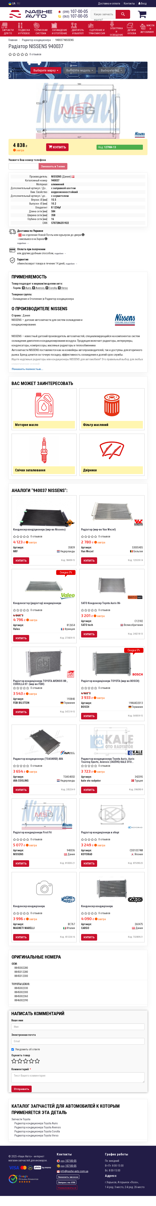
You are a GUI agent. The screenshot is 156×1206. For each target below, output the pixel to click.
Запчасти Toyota (21, 1129)
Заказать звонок (68, 1187)
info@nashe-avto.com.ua (74, 1181)
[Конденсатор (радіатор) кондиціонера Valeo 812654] (44, 589)
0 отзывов (35, 54)
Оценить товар (20, 1065)
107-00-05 (73, 11)
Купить (57, 147)
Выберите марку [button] (45, 70)
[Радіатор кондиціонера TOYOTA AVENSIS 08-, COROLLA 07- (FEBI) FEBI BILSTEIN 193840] (44, 668)
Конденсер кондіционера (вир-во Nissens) (40, 532)
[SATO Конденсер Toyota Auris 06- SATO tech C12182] (112, 589)
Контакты (129, 3)
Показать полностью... (27, 368)
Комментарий (21, 1079)
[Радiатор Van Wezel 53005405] (112, 514)
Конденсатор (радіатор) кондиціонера (38, 607)
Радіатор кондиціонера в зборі (100, 840)
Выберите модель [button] (78, 70)
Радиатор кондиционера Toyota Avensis (37, 1137)
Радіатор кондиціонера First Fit (33, 840)
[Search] (123, 14)
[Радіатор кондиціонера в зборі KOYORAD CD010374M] (112, 822)
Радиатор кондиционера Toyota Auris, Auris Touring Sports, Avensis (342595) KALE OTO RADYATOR (108, 767)
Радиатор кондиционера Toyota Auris (36, 1133)
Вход (142, 3)
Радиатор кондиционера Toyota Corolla (37, 1141)
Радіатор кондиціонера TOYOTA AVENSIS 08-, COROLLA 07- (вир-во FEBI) (41, 688)
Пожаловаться (67, 1197)
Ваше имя (17, 1030)
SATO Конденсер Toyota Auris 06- (101, 607)
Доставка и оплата (109, 3)
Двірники (90, 472)
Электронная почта (23, 1044)
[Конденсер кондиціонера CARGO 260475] (112, 897)
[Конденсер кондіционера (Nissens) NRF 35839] (44, 514)
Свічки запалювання (31, 472)
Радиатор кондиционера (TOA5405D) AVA (39, 765)
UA (11, 3)
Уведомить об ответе (25, 1059)
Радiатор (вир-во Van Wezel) (98, 532)
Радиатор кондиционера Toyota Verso (36, 1145)
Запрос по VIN (66, 1192)
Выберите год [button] (110, 70)
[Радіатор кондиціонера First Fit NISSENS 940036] (44, 822)
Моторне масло (28, 425)
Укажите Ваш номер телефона (27, 159)
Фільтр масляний (96, 425)
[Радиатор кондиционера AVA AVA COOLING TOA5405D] (44, 747)
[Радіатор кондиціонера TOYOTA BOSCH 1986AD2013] (112, 668)
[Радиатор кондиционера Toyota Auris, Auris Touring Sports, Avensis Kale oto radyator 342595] (112, 747)
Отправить (21, 1099)
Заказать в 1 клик (53, 166)
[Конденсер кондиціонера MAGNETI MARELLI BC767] (44, 897)
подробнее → (23, 243)
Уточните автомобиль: (19, 69)
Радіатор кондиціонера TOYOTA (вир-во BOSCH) (110, 686)
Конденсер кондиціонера (29, 915)
